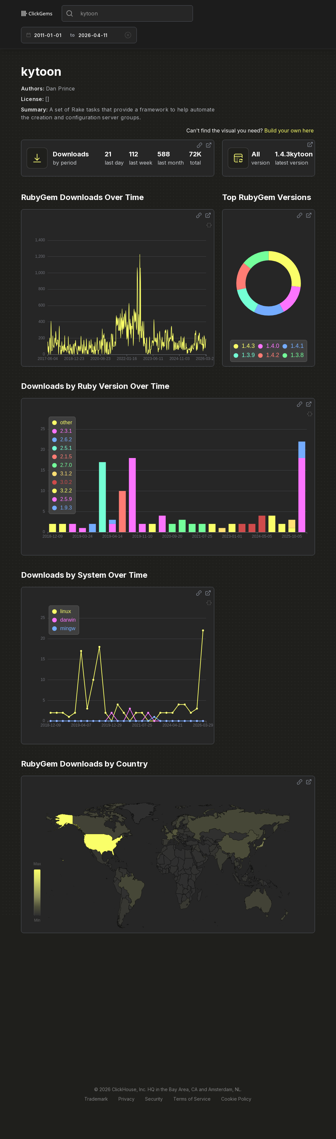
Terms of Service (192, 1099)
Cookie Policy (236, 1099)
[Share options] (199, 145)
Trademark (96, 1099)
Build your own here (289, 130)
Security (154, 1099)
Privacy (126, 1099)
